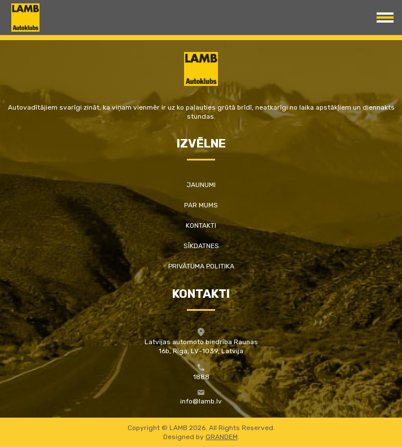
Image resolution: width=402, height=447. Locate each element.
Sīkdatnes (201, 246)
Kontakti (201, 225)
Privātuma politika (201, 266)
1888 (201, 377)
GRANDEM (222, 437)
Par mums (201, 205)
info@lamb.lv (201, 401)
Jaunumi (201, 185)
